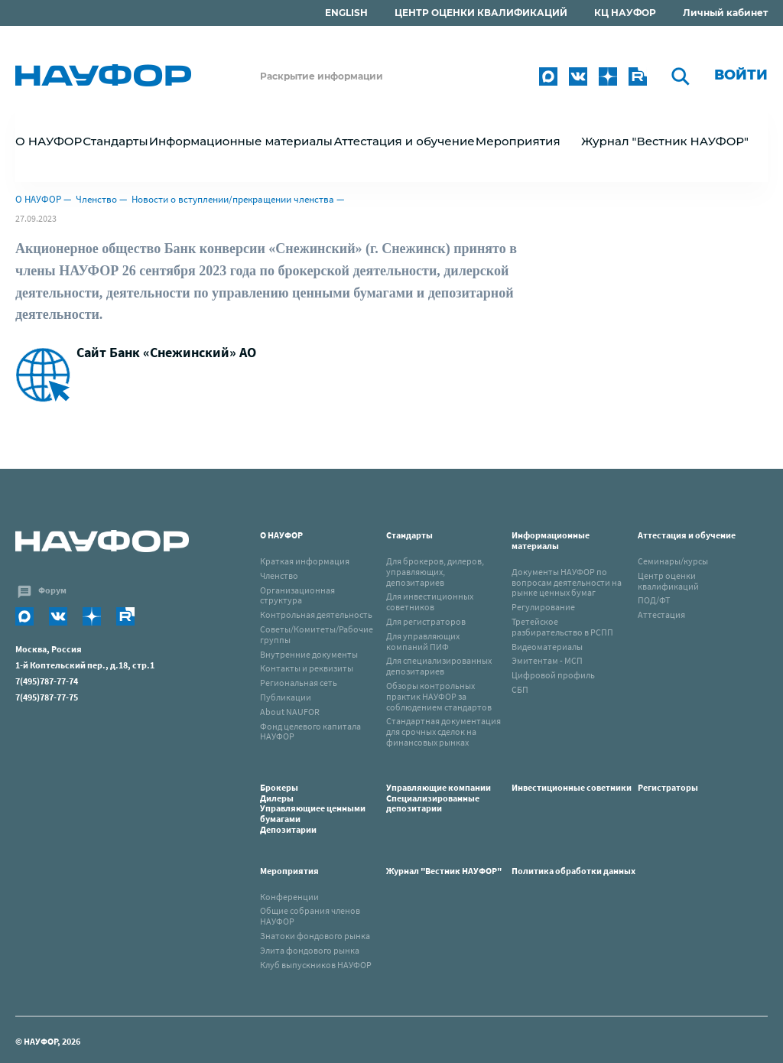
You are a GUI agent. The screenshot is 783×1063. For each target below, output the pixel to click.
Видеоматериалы (547, 646)
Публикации (285, 697)
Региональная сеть (298, 682)
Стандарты (409, 535)
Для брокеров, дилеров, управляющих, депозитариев (435, 571)
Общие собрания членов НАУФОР (310, 916)
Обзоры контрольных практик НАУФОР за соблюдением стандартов (439, 696)
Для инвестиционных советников (429, 601)
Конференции (289, 896)
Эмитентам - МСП (547, 660)
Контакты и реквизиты (306, 668)
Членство (96, 199)
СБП (520, 689)
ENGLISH (346, 12)
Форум (52, 590)
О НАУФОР (38, 199)
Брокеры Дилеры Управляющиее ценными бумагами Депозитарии (313, 808)
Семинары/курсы (673, 561)
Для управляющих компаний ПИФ (423, 641)
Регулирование (543, 607)
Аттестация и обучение (687, 535)
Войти (741, 75)
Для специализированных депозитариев (439, 666)
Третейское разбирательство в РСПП (562, 627)
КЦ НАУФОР (625, 12)
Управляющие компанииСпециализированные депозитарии (438, 798)
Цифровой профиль (553, 675)
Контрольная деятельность (316, 614)
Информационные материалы (551, 540)
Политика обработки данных (573, 870)
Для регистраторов (426, 621)
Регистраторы (668, 787)
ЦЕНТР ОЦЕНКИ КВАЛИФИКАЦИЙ (481, 12)
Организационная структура (297, 595)
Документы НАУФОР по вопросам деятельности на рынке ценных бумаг (567, 582)
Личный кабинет (725, 12)
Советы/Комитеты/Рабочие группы (316, 634)
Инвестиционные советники (572, 787)
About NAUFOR (290, 711)
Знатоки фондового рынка (315, 935)
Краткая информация (304, 561)
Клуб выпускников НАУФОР (316, 964)
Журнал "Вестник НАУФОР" (665, 141)
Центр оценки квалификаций (668, 581)
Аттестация (661, 614)
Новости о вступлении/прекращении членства (233, 199)
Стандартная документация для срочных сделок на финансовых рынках (443, 731)
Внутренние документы (309, 654)
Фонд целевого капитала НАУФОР (310, 731)
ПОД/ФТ (654, 600)
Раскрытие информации (321, 76)
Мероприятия (289, 870)
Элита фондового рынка (309, 950)
